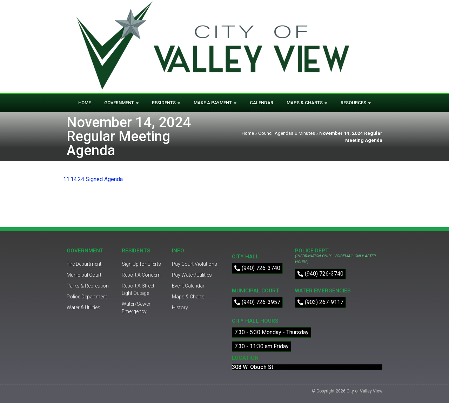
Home (84, 102)
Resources (356, 103)
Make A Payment (215, 103)
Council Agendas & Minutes (286, 133)
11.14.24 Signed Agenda (93, 179)
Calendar (261, 102)
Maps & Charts (307, 103)
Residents (166, 103)
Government (121, 103)
